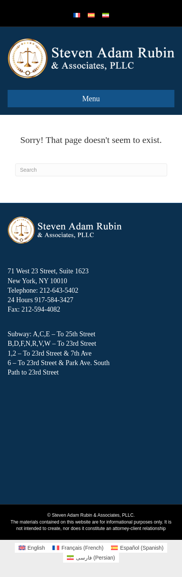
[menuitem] (77, 15)
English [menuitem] (36, 548)
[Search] (91, 169)
